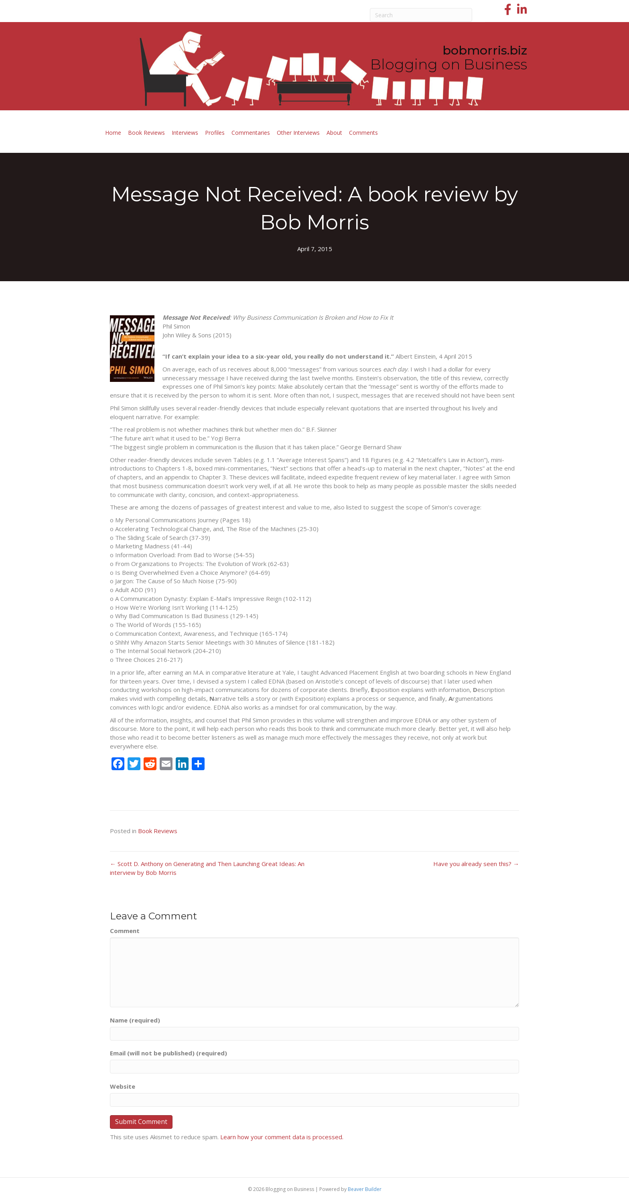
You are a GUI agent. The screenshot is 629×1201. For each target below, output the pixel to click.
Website (122, 1086)
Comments (363, 132)
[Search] (421, 15)
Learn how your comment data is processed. (281, 1137)
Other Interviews (298, 132)
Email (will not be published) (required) (168, 1053)
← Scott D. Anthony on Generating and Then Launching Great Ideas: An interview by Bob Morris (207, 868)
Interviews (185, 132)
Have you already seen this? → (476, 864)
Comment (125, 931)
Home (113, 132)
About (334, 132)
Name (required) (135, 1020)
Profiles (215, 132)
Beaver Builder (364, 1189)
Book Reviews (146, 132)
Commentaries (250, 132)
